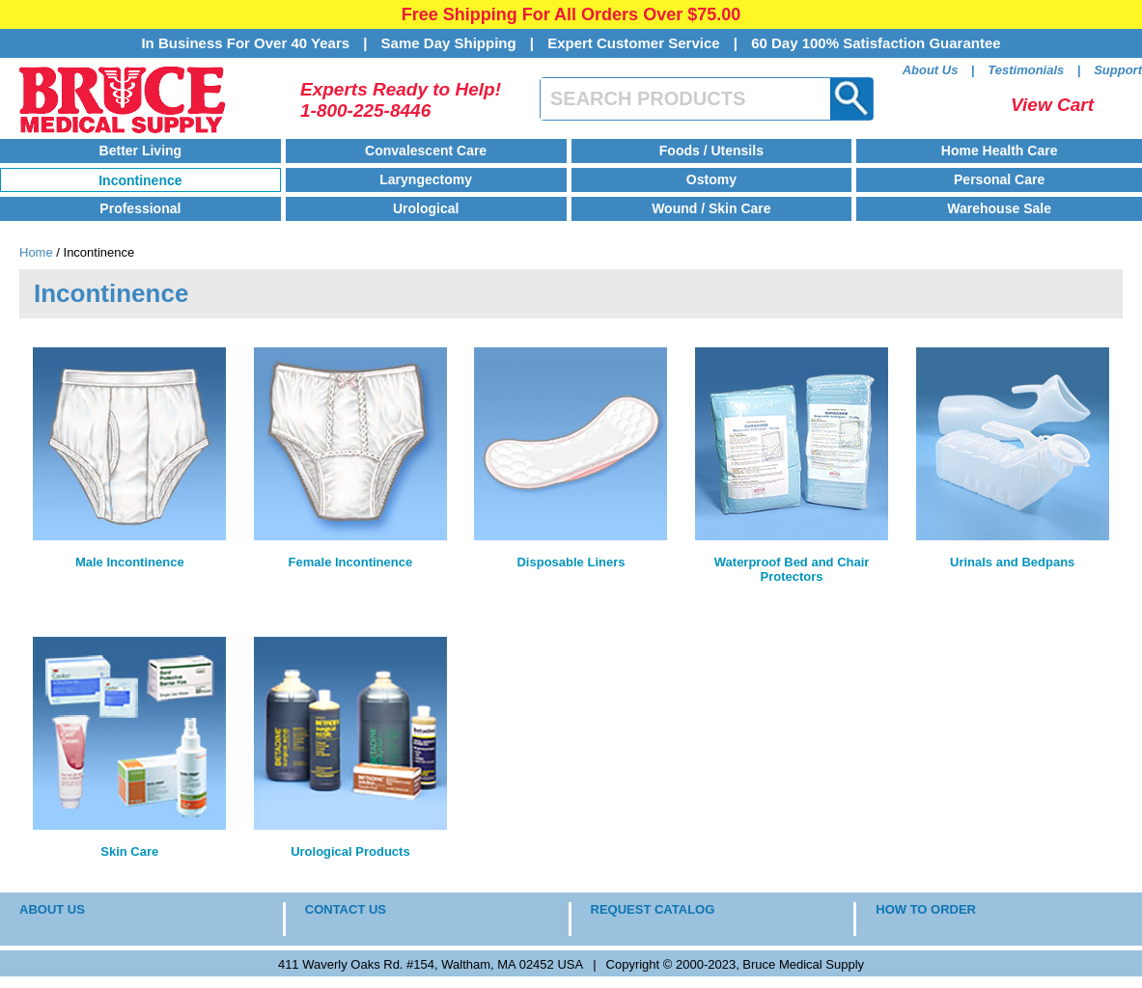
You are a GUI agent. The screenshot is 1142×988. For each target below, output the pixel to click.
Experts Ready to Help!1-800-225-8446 (400, 100)
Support (1118, 70)
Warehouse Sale (999, 208)
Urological (426, 208)
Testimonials (1026, 70)
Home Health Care (999, 150)
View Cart (1052, 105)
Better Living (140, 150)
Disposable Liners (570, 562)
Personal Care (999, 179)
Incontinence (139, 180)
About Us (931, 70)
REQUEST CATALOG (653, 909)
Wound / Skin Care (711, 208)
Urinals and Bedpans (1012, 562)
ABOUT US (52, 909)
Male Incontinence (129, 562)
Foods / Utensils (711, 150)
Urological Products (350, 851)
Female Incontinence (351, 562)
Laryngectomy (425, 179)
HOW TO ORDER (926, 909)
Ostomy (711, 179)
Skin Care (129, 851)
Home (36, 252)
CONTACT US (345, 909)
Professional (140, 208)
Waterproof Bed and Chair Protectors (792, 569)
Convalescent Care (426, 150)
